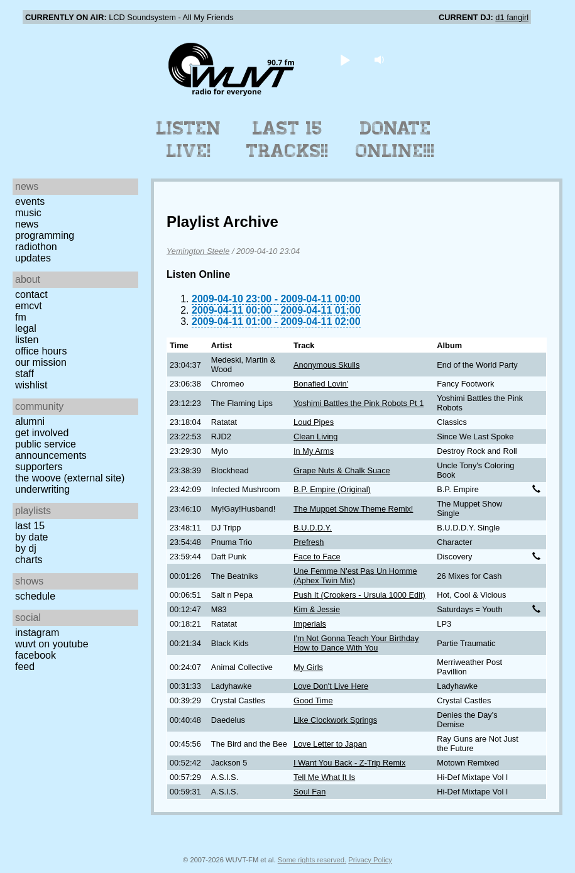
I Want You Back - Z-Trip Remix (349, 762)
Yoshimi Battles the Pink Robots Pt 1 (358, 403)
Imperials (309, 624)
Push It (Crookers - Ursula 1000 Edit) (359, 595)
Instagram (37, 632)
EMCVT (28, 305)
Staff (24, 373)
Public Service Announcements (51, 450)
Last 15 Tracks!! (287, 139)
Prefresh (308, 542)
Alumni (30, 421)
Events (30, 201)
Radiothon (36, 246)
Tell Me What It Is (324, 777)
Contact (31, 294)
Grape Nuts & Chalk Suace (341, 470)
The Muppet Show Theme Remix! (353, 508)
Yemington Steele (198, 251)
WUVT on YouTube (52, 644)
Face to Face (317, 556)
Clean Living (315, 436)
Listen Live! (188, 139)
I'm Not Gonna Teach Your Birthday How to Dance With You (356, 643)
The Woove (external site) (69, 478)
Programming (44, 235)
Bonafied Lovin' (320, 383)
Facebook (35, 655)
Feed (25, 666)
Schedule (35, 596)
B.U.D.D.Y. (312, 527)
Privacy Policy (370, 860)
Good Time (313, 700)
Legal (25, 328)
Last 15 (30, 525)
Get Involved (41, 432)
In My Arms (313, 451)
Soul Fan (309, 791)
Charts (29, 559)
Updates (33, 258)
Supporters (39, 466)
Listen (26, 339)
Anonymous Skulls (326, 365)
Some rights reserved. (312, 860)
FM (20, 317)
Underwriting (42, 489)
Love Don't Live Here (330, 686)
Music (28, 212)
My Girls (308, 667)
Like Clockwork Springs (335, 720)
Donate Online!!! (395, 139)
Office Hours (41, 351)
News (26, 224)
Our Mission (41, 362)
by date (31, 537)
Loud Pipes (313, 422)
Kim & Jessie (316, 609)
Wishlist (31, 385)
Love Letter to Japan (330, 744)
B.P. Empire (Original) (332, 489)
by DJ (25, 548)
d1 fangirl (511, 17)
